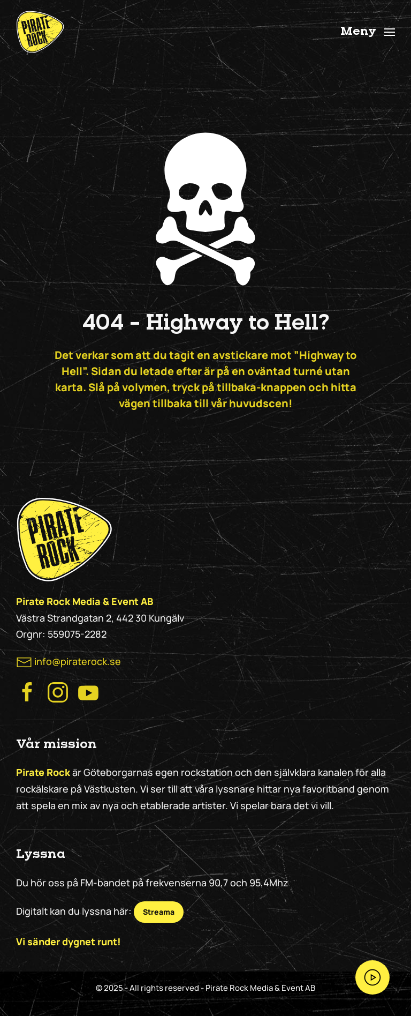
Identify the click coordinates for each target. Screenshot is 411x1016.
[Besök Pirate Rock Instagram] (58, 691)
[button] (367, 32)
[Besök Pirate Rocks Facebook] (27, 691)
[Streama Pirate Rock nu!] (372, 977)
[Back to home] (40, 32)
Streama (158, 912)
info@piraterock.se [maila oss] (77, 661)
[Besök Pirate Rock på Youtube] (88, 691)
